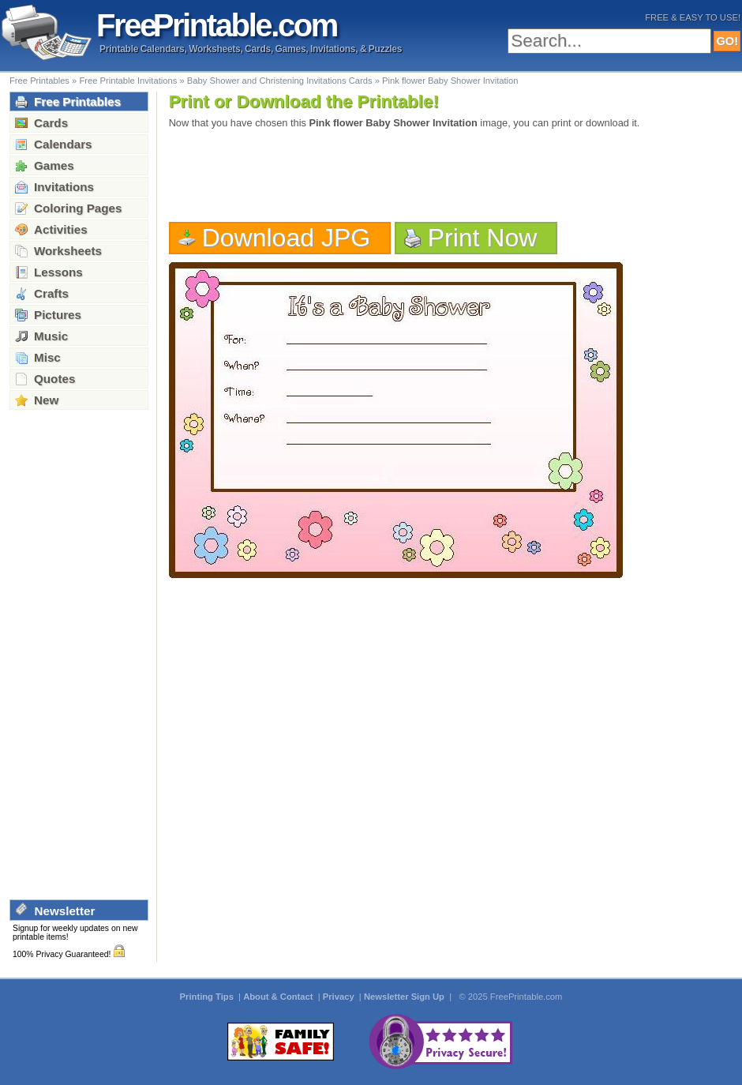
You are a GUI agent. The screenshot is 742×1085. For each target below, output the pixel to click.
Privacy (340, 996)
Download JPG (286, 237)
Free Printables (39, 80)
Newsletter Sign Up (405, 996)
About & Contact (279, 996)
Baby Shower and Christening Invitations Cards (280, 80)
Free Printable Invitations (128, 80)
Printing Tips (208, 996)
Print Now (483, 237)
